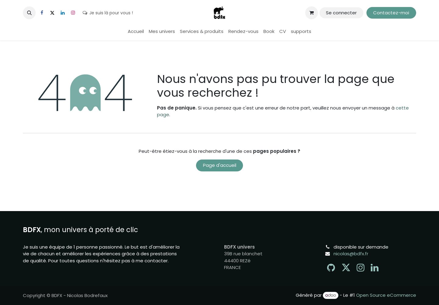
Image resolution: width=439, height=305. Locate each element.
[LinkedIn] (62, 12)
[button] (29, 12)
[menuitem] (135, 32)
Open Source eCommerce (386, 295)
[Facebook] (41, 12)
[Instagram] (72, 12)
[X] (52, 12)
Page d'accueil (219, 165)
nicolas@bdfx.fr (351, 253)
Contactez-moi (391, 12)
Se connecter (341, 12)
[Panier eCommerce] (311, 12)
